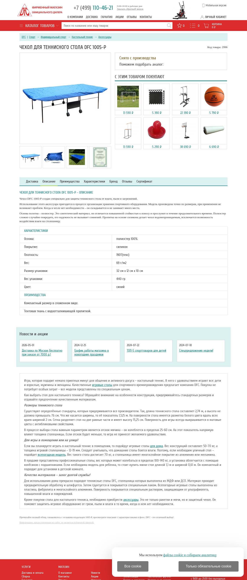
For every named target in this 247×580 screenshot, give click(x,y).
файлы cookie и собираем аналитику (190, 555)
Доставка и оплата (32, 573)
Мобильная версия (216, 5)
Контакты (146, 17)
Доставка (92, 17)
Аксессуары (104, 37)
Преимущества (70, 181)
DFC (24, 37)
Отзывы (132, 17)
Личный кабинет (215, 17)
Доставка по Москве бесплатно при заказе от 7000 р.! (42, 352)
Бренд (113, 181)
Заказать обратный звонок (130, 9)
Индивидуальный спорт (53, 37)
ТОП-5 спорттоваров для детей (146, 350)
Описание (48, 181)
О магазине (65, 573)
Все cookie (132, 566)
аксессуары (130, 500)
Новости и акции (34, 334)
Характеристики (94, 181)
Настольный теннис (82, 37)
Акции (119, 17)
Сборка (26, 576)
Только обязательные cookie (208, 566)
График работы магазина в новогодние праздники (91, 352)
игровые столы (102, 385)
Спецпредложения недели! (196, 350)
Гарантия (106, 17)
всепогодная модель (52, 454)
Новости (95, 573)
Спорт (32, 37)
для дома (156, 446)
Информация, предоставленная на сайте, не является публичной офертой (57, 522)
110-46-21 (93, 7)
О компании (75, 17)
